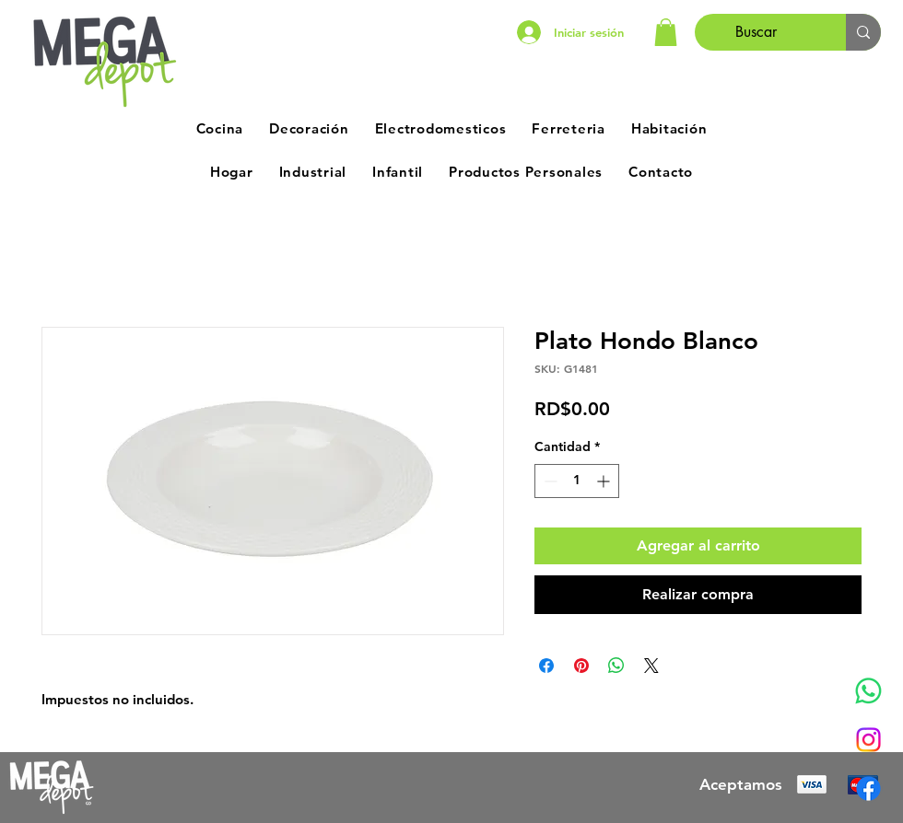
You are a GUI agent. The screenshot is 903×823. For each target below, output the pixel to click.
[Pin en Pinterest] (581, 666)
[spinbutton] (576, 481)
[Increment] (604, 481)
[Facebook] (868, 788)
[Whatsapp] (868, 691)
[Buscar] (756, 32)
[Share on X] (651, 666)
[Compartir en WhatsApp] (616, 666)
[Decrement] (548, 481)
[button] (665, 32)
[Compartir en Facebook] (546, 666)
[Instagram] (868, 740)
